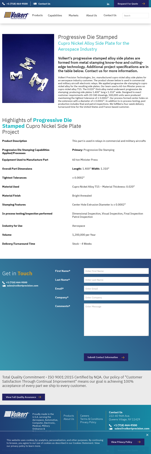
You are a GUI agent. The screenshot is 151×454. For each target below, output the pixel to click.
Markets (73, 15)
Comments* (62, 306)
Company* (62, 297)
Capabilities (55, 15)
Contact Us (44, 3)
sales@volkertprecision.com (22, 285)
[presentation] (106, 344)
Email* (59, 288)
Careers (84, 415)
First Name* (62, 271)
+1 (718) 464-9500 (17, 3)
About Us (91, 15)
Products (37, 15)
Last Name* (62, 279)
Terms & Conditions (91, 419)
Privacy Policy (88, 422)
